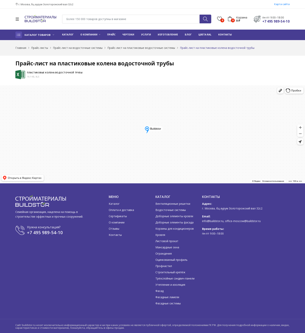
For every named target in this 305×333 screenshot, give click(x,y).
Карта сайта (282, 4)
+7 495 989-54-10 (276, 21)
